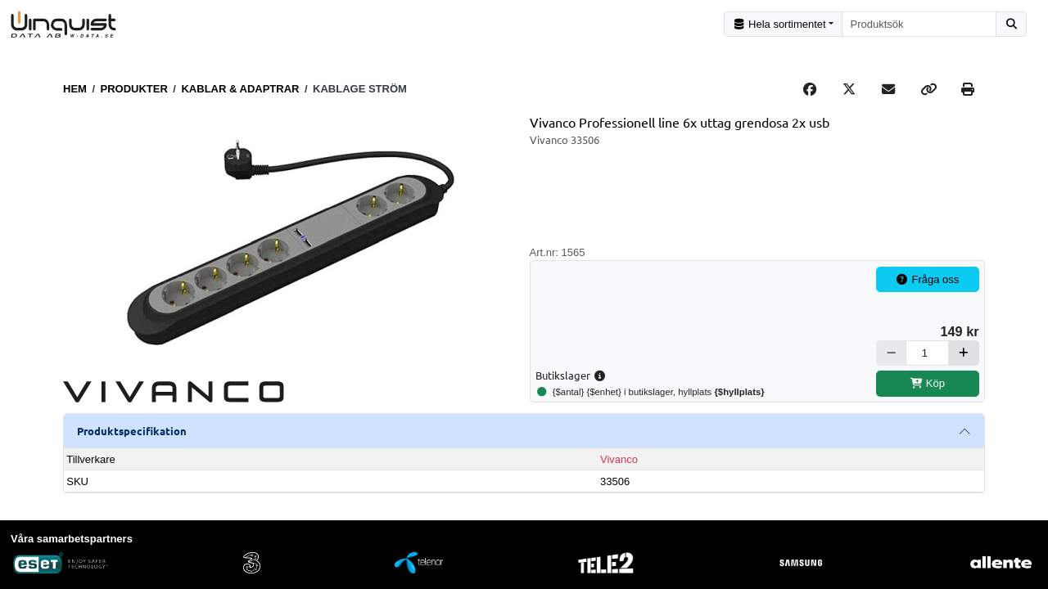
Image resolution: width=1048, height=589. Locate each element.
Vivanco (619, 459)
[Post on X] (849, 89)
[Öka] (963, 353)
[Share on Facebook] (810, 89)
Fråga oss (928, 279)
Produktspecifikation (132, 431)
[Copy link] (928, 89)
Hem (75, 89)
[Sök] (1011, 24)
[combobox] (919, 24)
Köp (927, 383)
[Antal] (927, 353)
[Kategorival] (783, 24)
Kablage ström (360, 89)
